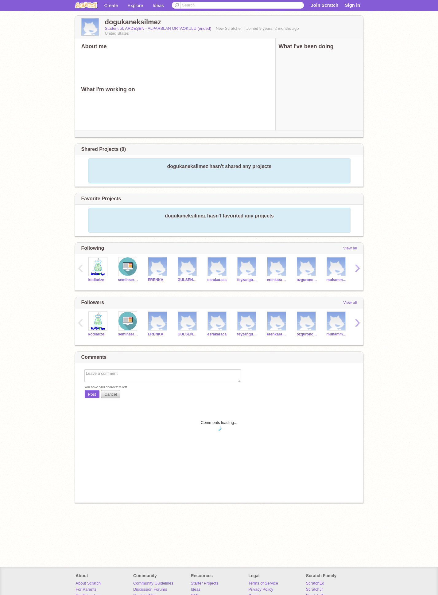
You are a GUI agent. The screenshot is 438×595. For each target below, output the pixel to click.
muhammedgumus (337, 280)
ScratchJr (314, 589)
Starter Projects (205, 583)
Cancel (110, 394)
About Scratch (88, 583)
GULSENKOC (188, 280)
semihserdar (128, 280)
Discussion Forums (150, 589)
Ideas (158, 5)
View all (350, 248)
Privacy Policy (260, 589)
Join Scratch (324, 5)
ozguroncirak (307, 280)
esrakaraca (217, 280)
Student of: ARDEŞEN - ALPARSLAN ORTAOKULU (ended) (158, 28)
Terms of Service (263, 583)
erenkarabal (277, 280)
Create (111, 5)
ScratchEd (315, 583)
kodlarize (96, 280)
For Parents (86, 589)
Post (92, 394)
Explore (135, 5)
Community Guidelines (153, 583)
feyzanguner (247, 280)
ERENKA (156, 280)
